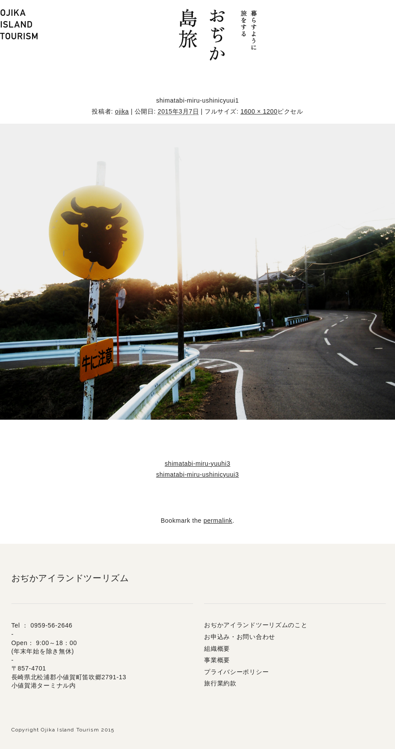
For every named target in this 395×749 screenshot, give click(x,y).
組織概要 (217, 648)
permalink (218, 520)
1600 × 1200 (259, 111)
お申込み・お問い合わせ (239, 636)
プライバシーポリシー (236, 671)
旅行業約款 (220, 683)
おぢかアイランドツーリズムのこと (255, 624)
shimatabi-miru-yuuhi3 (197, 463)
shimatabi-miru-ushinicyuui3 (197, 474)
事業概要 (217, 659)
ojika (122, 111)
